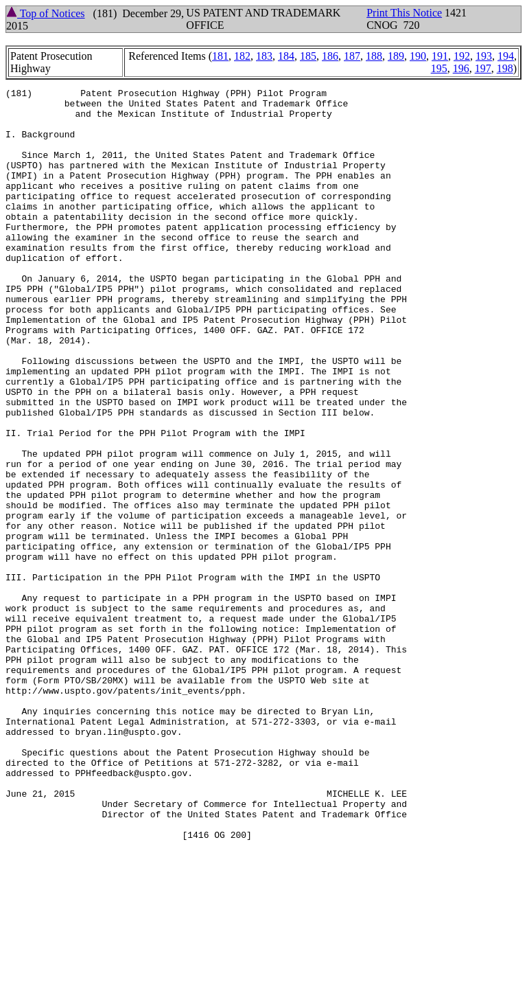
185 (308, 56)
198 (505, 68)
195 (439, 68)
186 (330, 56)
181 (220, 56)
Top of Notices (45, 13)
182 (242, 56)
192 (462, 56)
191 (440, 56)
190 (418, 56)
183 (264, 56)
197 (483, 68)
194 (505, 56)
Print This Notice (404, 13)
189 (396, 56)
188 (374, 56)
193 (484, 56)
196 (461, 68)
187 (352, 56)
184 (286, 56)
